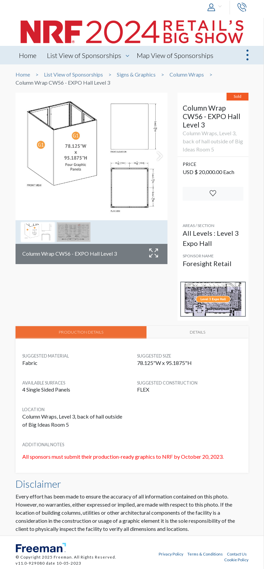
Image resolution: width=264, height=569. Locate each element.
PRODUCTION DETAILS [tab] (80, 332)
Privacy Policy (171, 553)
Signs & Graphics (136, 74)
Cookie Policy (236, 559)
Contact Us (237, 553)
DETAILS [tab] (197, 332)
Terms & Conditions (205, 553)
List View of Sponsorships (85, 55)
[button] (216, 8)
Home (27, 55)
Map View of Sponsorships (176, 55)
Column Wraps (186, 74)
